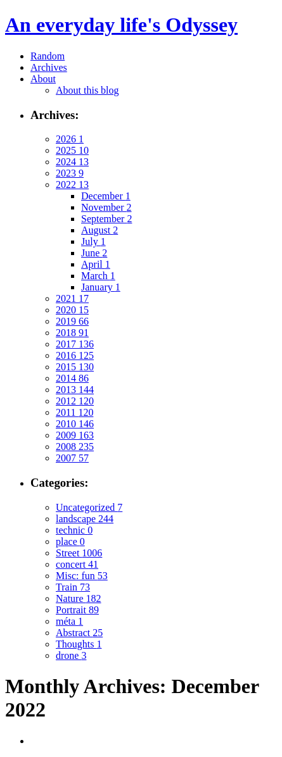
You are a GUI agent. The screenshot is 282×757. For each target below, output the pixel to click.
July (93, 241)
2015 (75, 366)
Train (73, 587)
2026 (70, 139)
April (95, 264)
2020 (72, 309)
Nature (78, 598)
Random (47, 56)
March (98, 275)
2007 (72, 458)
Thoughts (78, 644)
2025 (72, 150)
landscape (84, 518)
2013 (75, 389)
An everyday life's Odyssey (121, 24)
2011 (74, 412)
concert (77, 564)
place (70, 541)
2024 (72, 161)
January (100, 287)
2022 (72, 184)
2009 (75, 435)
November (106, 207)
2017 (75, 344)
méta (69, 621)
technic (74, 530)
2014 (72, 378)
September (106, 218)
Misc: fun (82, 575)
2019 (72, 321)
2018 (72, 332)
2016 (75, 355)
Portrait (77, 609)
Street (79, 552)
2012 (75, 401)
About (43, 78)
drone (71, 655)
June (94, 252)
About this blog (87, 90)
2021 (72, 298)
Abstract (79, 632)
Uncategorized (89, 507)
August (99, 230)
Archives (48, 67)
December (106, 196)
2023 (70, 173)
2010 (75, 423)
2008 (75, 446)
